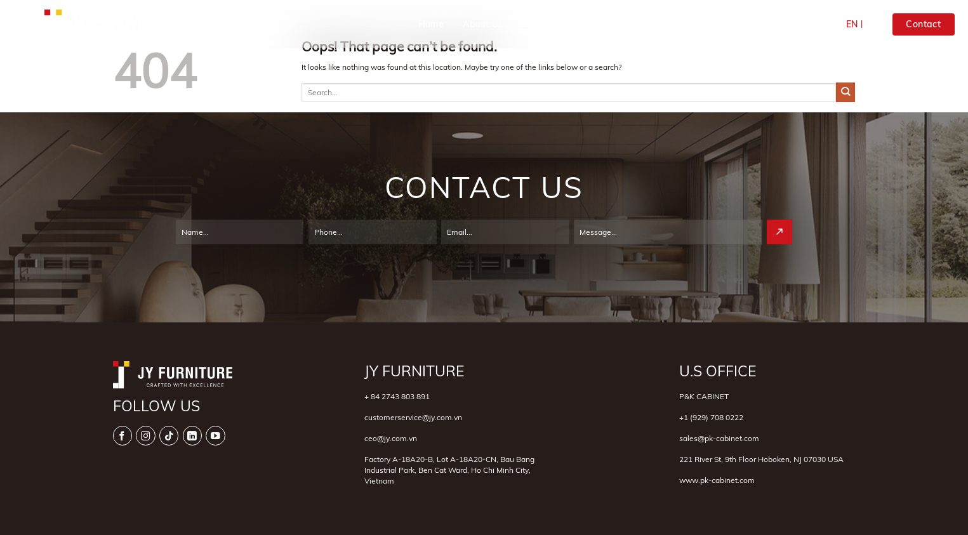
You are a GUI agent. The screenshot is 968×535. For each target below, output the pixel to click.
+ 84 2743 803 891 (397, 396)
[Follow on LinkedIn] (192, 436)
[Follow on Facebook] (123, 436)
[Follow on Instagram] (146, 436)
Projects (681, 23)
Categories (550, 24)
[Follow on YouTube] (215, 436)
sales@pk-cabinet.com (719, 438)
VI (869, 23)
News (730, 23)
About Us (483, 23)
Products (621, 24)
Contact (779, 23)
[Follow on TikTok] (169, 436)
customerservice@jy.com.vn (413, 417)
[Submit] (846, 92)
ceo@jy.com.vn (390, 438)
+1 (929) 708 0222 (711, 417)
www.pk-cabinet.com (717, 480)
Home (431, 23)
